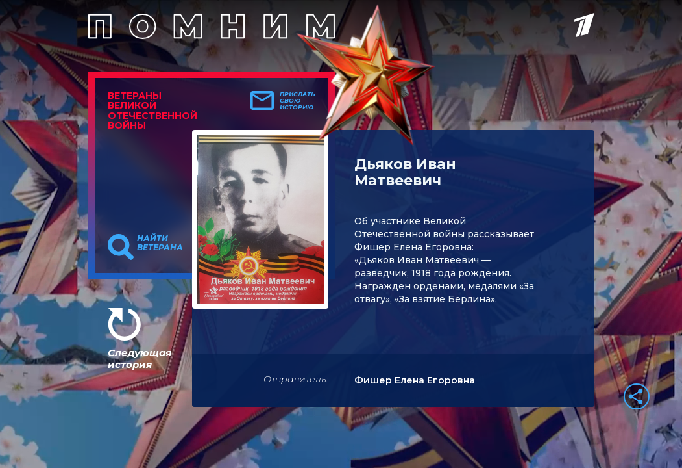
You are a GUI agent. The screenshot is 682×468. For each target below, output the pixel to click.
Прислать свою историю (297, 100)
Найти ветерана (160, 243)
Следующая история (139, 358)
